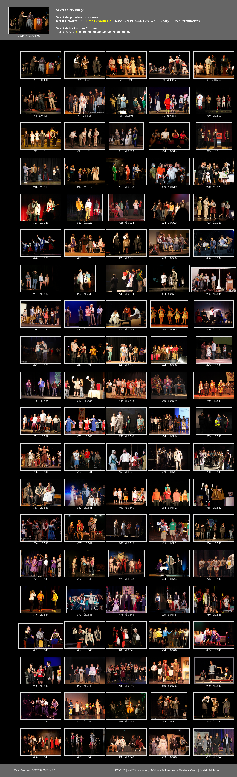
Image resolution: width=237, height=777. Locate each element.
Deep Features (22, 770)
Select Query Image (70, 10)
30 (94, 32)
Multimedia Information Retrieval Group (174, 770)
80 (119, 32)
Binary (164, 21)
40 (99, 32)
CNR (122, 770)
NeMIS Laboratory (138, 770)
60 (109, 32)
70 (114, 32)
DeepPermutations (186, 21)
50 (104, 32)
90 (124, 32)
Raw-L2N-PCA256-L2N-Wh (135, 21)
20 (89, 32)
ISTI (116, 770)
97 (129, 32)
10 (84, 32)
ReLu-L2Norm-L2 (69, 21)
